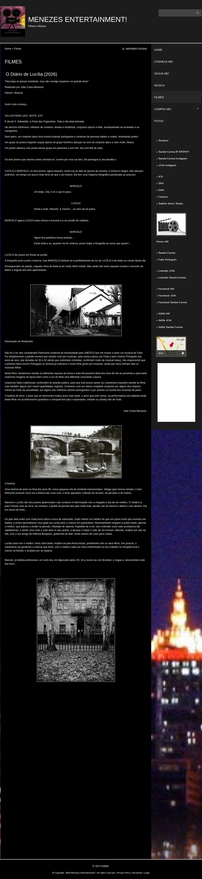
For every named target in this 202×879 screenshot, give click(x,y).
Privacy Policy (124, 872)
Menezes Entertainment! (77, 19)
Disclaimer (137, 872)
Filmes (159, 97)
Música (159, 85)
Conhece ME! (163, 61)
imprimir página (136, 48)
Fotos (158, 121)
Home (8, 48)
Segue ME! (161, 73)
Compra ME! (176, 109)
